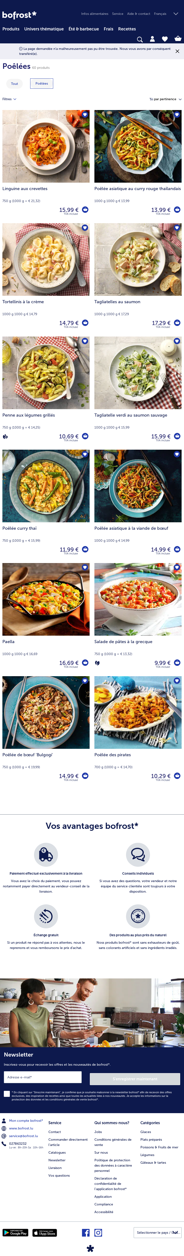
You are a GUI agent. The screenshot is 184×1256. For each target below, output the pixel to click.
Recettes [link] (127, 29)
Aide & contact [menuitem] (138, 14)
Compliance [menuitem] (103, 1201)
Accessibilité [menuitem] (103, 1209)
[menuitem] (10, 28)
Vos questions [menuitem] (59, 1173)
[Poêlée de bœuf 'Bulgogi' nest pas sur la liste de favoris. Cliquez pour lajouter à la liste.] (84, 681)
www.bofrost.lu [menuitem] (17, 1126)
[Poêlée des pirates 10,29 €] (138, 732)
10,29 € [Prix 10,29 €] (160, 776)
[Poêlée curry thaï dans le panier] (84, 549)
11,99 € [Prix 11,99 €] (68, 549)
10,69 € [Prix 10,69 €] (68, 436)
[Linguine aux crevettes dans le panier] (84, 210)
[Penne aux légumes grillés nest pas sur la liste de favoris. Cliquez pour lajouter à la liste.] (84, 341)
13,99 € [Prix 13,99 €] (160, 209)
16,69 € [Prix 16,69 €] (68, 662)
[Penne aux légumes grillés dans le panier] (84, 436)
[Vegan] (5, 436)
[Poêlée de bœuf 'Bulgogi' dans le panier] (84, 776)
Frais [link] (108, 29)
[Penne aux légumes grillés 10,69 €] (46, 393)
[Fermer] (177, 51)
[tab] (152, 38)
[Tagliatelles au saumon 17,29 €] (138, 279)
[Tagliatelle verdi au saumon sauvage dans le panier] (176, 436)
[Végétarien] (97, 663)
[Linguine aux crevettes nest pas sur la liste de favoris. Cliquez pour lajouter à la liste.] (84, 115)
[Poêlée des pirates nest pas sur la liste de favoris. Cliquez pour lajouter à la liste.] (176, 681)
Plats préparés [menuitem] (151, 1137)
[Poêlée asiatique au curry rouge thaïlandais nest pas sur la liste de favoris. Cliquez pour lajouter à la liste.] (176, 115)
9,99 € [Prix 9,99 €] (162, 662)
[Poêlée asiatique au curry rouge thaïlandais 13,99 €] (138, 166)
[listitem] (46, 871)
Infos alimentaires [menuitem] (94, 14)
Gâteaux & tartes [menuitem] (153, 1160)
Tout (14, 84)
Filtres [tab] (12, 99)
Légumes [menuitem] (147, 1152)
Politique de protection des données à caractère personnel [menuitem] (113, 1162)
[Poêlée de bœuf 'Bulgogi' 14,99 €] (46, 732)
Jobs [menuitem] (98, 1129)
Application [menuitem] (103, 1194)
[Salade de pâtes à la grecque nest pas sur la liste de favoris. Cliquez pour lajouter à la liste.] (176, 568)
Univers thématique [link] (44, 29)
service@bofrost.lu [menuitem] (20, 1134)
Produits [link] (10, 29)
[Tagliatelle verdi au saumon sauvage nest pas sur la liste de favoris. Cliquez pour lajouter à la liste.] (176, 341)
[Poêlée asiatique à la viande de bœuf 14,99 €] (138, 506)
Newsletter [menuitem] (56, 1157)
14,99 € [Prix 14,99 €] (160, 549)
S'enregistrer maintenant (135, 1077)
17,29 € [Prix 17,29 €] (160, 323)
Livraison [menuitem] (55, 1165)
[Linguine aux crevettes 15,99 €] (46, 166)
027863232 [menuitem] (14, 1142)
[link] (19, 15)
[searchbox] (5, 39)
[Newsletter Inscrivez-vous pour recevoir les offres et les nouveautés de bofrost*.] (92, 1079)
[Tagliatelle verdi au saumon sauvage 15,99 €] (138, 393)
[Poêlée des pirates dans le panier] (176, 776)
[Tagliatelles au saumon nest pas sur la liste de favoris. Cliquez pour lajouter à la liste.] (176, 228)
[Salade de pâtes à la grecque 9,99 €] (138, 619)
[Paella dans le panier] (84, 663)
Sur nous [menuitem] (101, 1150)
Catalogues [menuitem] (57, 1150)
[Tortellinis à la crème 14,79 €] (46, 279)
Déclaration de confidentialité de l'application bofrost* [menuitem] (110, 1181)
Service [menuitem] (117, 14)
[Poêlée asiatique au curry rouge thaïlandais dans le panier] (176, 210)
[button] (168, 14)
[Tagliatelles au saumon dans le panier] (176, 323)
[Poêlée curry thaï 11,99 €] (46, 506)
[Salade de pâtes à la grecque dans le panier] (176, 663)
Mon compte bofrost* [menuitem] (22, 1118)
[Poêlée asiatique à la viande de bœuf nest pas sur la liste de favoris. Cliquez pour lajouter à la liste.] (176, 454)
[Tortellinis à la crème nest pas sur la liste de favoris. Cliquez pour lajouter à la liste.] (84, 228)
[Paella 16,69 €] (46, 619)
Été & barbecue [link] (84, 29)
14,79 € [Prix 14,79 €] (68, 323)
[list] (92, 902)
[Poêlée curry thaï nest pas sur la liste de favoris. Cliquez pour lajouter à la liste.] (84, 454)
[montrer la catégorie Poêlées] (41, 83)
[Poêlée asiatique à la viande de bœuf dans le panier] (176, 549)
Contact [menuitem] (54, 1129)
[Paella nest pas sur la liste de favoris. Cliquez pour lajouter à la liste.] (84, 568)
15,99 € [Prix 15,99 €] (68, 209)
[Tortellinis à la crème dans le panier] (84, 323)
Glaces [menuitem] (145, 1129)
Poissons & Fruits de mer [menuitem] (159, 1144)
